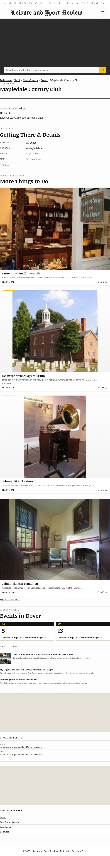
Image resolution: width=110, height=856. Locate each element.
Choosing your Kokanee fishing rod (18, 679)
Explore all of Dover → (10, 599)
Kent (17, 80)
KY (82, 3)
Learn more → (9, 282)
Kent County (30, 80)
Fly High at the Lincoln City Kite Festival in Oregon (26, 669)
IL (64, 3)
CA (25, 3)
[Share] (102, 282)
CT (35, 3)
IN (68, 3)
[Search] (102, 70)
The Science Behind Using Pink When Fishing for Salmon (43, 654)
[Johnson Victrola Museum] (55, 437)
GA (50, 3)
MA (102, 3)
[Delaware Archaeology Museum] (55, 331)
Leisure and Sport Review (46, 12)
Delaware (6, 80)
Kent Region (6, 826)
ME (92, 3)
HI (55, 3)
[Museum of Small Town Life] (55, 229)
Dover (44, 80)
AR (20, 3)
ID (60, 3)
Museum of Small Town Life (21, 273)
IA (73, 3)
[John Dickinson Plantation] (55, 539)
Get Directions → (35, 159)
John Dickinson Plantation (20, 583)
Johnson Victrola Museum (19, 481)
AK (10, 3)
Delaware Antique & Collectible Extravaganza (21, 747)
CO (30, 3)
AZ (15, 3)
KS (77, 3)
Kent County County (9, 822)
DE (40, 3)
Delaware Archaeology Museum (23, 376)
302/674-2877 (32, 153)
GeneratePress (79, 851)
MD (97, 3)
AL (5, 3)
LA (87, 3)
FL (45, 3)
